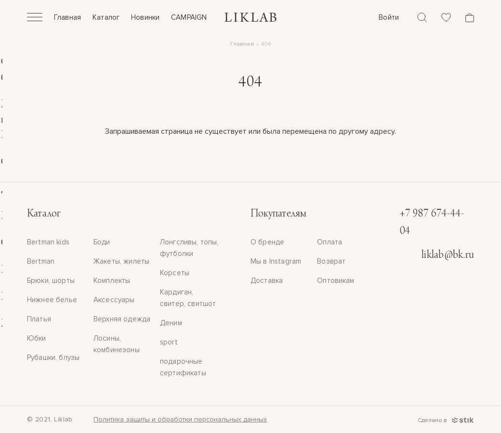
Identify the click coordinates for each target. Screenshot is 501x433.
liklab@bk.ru (448, 255)
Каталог (105, 17)
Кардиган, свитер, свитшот (188, 298)
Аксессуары (114, 299)
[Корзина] (469, 17)
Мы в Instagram (275, 261)
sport (169, 342)
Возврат (331, 261)
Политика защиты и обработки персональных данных (180, 419)
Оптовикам (335, 280)
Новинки (145, 17)
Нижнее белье (52, 299)
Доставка (266, 280)
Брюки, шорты (51, 280)
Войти (389, 17)
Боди (101, 242)
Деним (171, 322)
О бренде (267, 242)
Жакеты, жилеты (121, 261)
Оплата (329, 242)
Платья (39, 319)
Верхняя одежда (121, 319)
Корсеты (174, 272)
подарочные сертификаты (183, 367)
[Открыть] (34, 18)
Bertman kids (48, 242)
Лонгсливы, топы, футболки (189, 248)
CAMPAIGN (189, 17)
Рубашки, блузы (53, 357)
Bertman (40, 261)
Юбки (36, 338)
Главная (67, 17)
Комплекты (111, 280)
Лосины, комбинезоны (116, 344)
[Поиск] (422, 17)
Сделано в (446, 420)
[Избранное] (446, 17)
